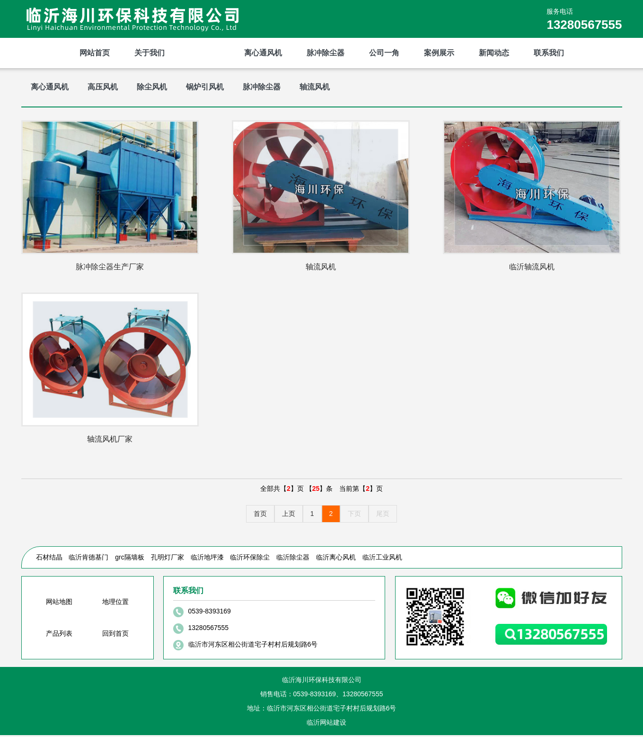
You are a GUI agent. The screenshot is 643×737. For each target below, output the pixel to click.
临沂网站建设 (326, 724)
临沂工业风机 (382, 559)
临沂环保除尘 (250, 559)
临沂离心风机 (336, 559)
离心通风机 (263, 53)
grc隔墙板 (129, 559)
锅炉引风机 (205, 87)
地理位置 (115, 603)
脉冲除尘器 (325, 53)
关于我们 (149, 53)
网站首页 (94, 53)
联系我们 (549, 53)
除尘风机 (152, 87)
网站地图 (59, 603)
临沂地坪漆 (207, 559)
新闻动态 (494, 53)
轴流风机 (314, 87)
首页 (260, 515)
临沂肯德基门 (88, 559)
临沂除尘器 (292, 559)
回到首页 (115, 635)
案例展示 (439, 53)
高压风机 (103, 87)
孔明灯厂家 (167, 559)
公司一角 (384, 53)
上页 (288, 515)
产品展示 (204, 53)
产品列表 (59, 635)
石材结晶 (49, 559)
